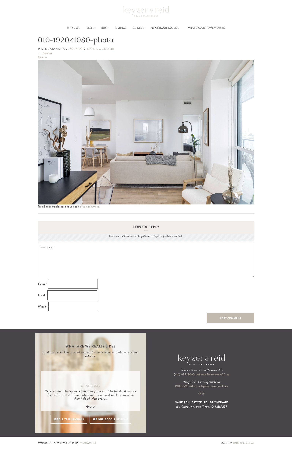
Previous (45, 53)
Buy (105, 28)
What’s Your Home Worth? (206, 28)
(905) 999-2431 (185, 386)
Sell (91, 28)
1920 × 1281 (76, 49)
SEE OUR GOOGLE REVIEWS (110, 419)
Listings (120, 28)
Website (43, 307)
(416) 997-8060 (184, 374)
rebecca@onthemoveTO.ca (213, 374)
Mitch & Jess (90, 386)
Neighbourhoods (165, 28)
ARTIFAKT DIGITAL (243, 443)
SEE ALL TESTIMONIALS (68, 419)
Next (43, 57)
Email (42, 295)
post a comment (89, 206)
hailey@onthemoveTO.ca (213, 386)
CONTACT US (88, 443)
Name (42, 284)
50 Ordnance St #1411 (100, 49)
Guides (138, 28)
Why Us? (73, 28)
